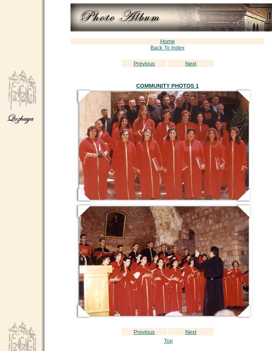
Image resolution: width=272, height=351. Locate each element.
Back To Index (167, 47)
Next (190, 63)
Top (168, 341)
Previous (144, 63)
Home (167, 41)
